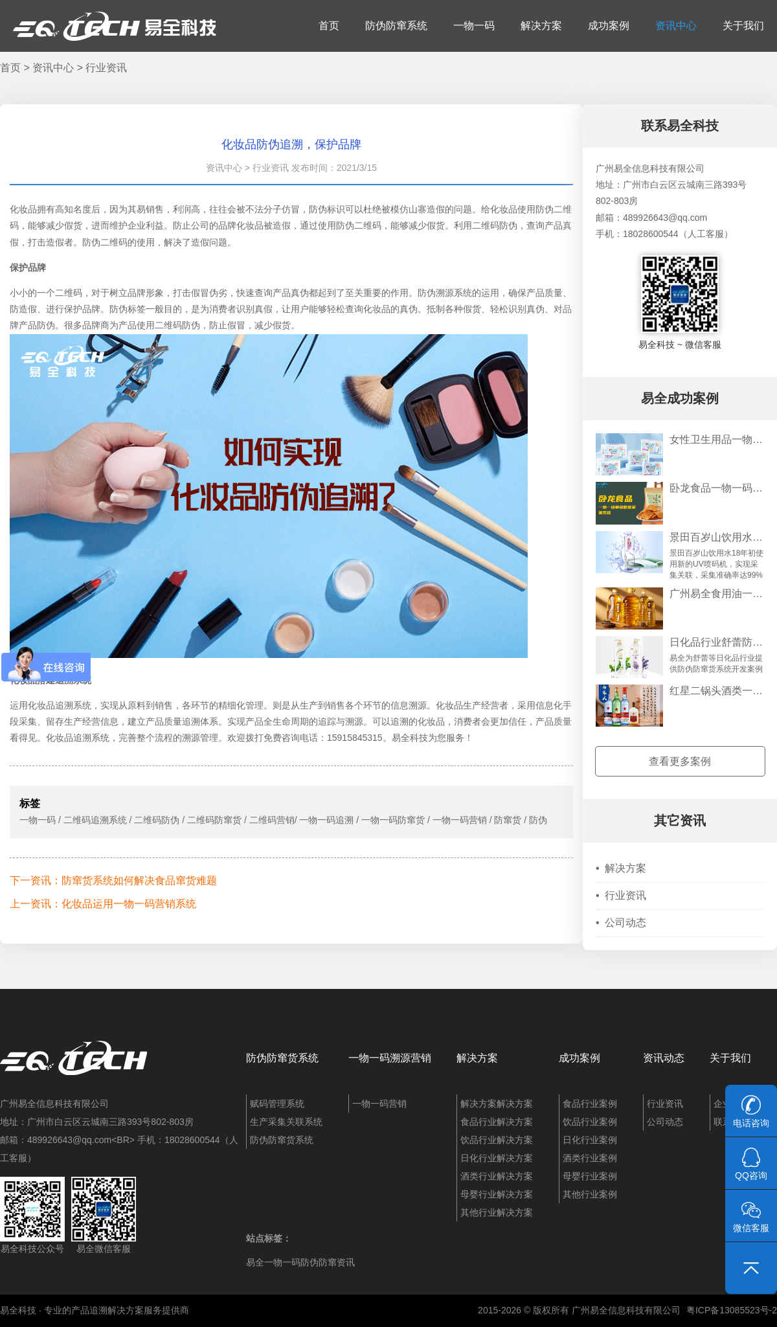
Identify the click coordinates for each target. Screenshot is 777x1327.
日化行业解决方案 (496, 1158)
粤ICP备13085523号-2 (731, 1310)
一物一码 (474, 25)
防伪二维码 (358, 225)
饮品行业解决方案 (496, 1140)
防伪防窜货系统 (282, 1057)
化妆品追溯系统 (59, 705)
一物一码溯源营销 (389, 1057)
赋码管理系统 (277, 1103)
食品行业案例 (590, 1103)
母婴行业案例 (590, 1176)
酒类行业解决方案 (496, 1176)
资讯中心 (676, 25)
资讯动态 (663, 1057)
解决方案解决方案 (496, 1103)
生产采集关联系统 (286, 1122)
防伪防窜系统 (396, 25)
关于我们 (743, 25)
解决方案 (541, 25)
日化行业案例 (590, 1140)
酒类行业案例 (590, 1158)
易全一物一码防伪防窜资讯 (300, 1262)
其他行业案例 (590, 1194)
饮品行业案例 (590, 1122)
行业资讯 (106, 67)
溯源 (354, 721)
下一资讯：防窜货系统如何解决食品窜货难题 (113, 880)
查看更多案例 (680, 761)
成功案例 (608, 25)
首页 (329, 25)
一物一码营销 (379, 1103)
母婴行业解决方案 (496, 1194)
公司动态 (621, 922)
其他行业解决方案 (496, 1212)
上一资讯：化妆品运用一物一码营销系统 (103, 903)
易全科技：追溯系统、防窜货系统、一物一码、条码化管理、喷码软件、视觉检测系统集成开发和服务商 (114, 26)
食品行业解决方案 (496, 1122)
